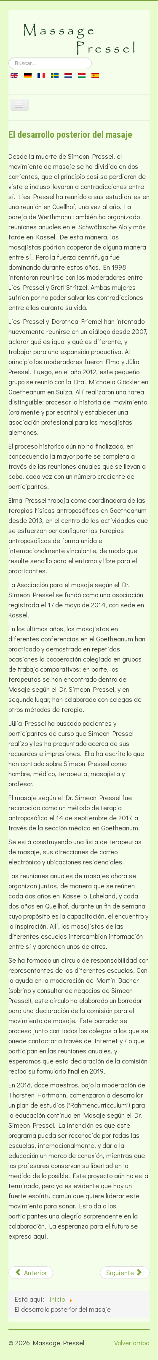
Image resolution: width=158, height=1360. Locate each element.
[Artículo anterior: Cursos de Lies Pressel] (30, 1272)
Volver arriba (132, 1342)
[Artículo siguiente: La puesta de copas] (125, 1272)
